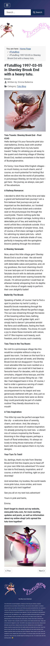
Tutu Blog (21, 86)
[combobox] (17, 12)
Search (37, 12)
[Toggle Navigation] (7, 5)
